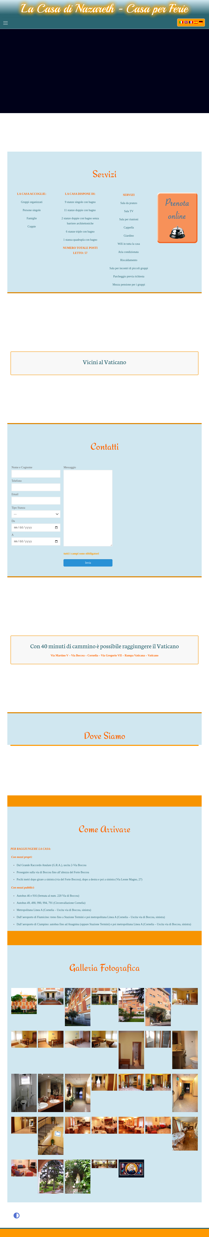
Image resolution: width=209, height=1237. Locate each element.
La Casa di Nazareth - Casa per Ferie (104, 8)
